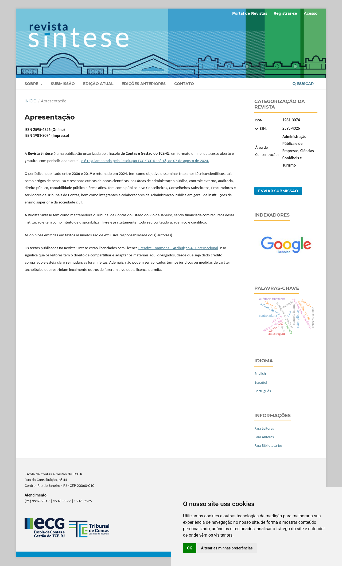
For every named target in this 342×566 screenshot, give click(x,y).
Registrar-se (285, 13)
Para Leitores (264, 428)
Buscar (303, 83)
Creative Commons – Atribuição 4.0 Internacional (178, 247)
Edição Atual (98, 83)
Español (260, 382)
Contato (184, 83)
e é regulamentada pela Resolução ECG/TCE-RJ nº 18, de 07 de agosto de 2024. (145, 160)
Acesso (310, 13)
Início (31, 101)
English (260, 373)
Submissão (63, 83)
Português (262, 390)
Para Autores (264, 437)
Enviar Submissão (278, 190)
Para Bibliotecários (268, 445)
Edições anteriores (144, 83)
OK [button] (189, 548)
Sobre (32, 83)
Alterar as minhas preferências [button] (226, 548)
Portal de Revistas (249, 13)
